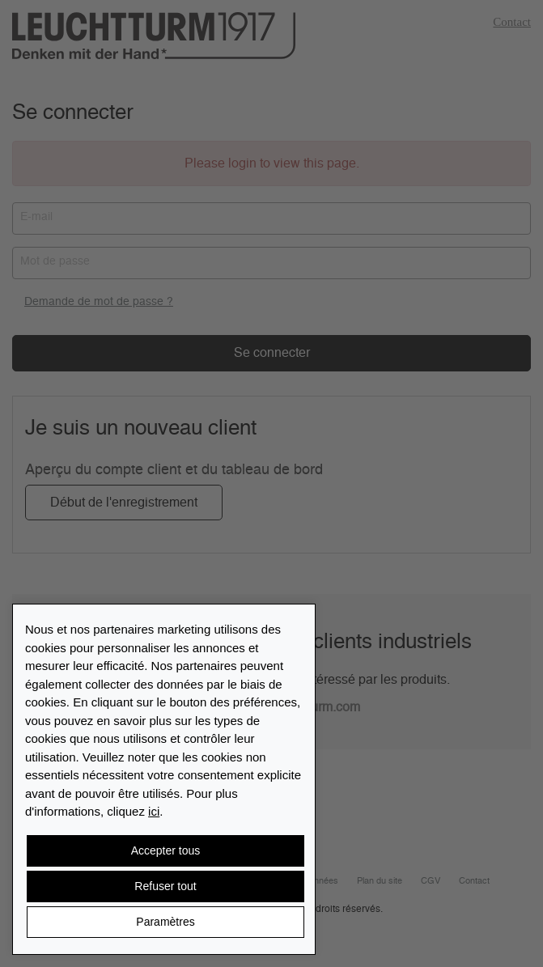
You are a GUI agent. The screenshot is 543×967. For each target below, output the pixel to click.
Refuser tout (165, 886)
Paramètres (165, 921)
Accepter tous (166, 850)
